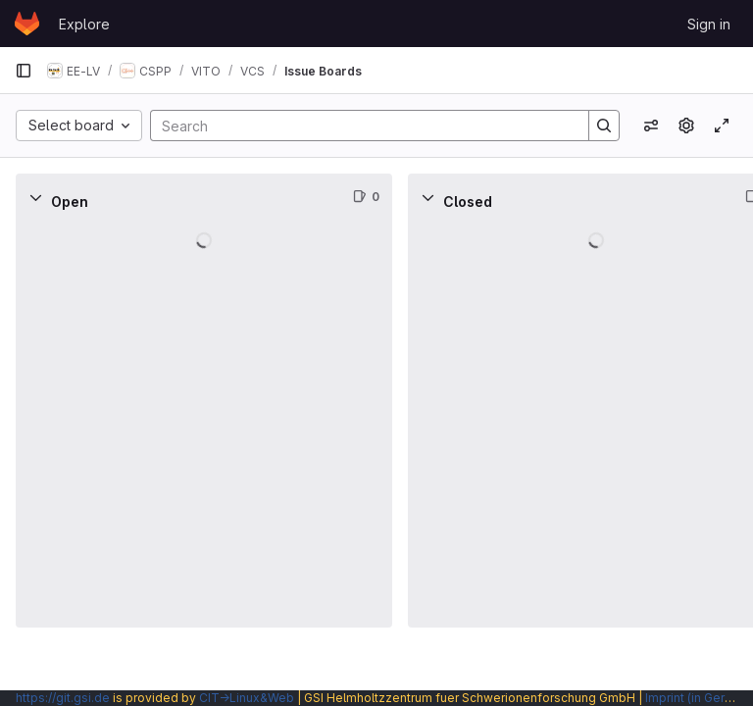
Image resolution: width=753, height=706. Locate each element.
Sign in (708, 24)
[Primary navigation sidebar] (23, 70)
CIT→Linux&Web (246, 697)
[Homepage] (27, 23)
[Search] (360, 125)
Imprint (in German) (699, 697)
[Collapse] (35, 197)
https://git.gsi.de (63, 697)
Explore (84, 24)
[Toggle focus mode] (721, 125)
